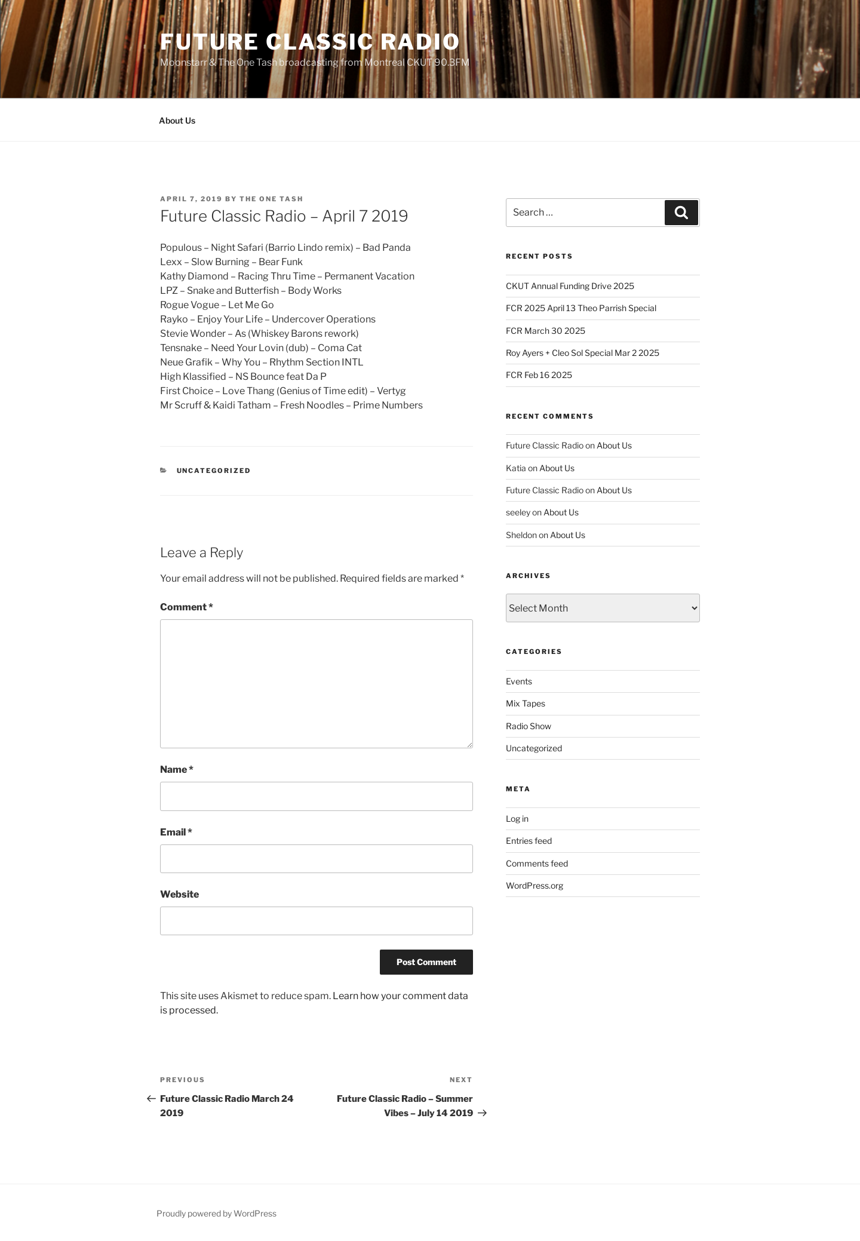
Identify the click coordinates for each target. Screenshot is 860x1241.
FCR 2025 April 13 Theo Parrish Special (581, 308)
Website (179, 894)
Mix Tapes (525, 703)
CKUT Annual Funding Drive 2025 (570, 286)
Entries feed (529, 840)
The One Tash (271, 199)
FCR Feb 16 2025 (539, 375)
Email (176, 832)
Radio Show (528, 726)
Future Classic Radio (310, 42)
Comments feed (537, 863)
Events (519, 681)
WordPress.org (534, 885)
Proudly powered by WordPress (216, 1213)
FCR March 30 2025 (545, 330)
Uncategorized (214, 470)
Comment (186, 607)
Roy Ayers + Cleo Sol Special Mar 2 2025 (582, 353)
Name (177, 769)
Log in (517, 818)
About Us (177, 120)
